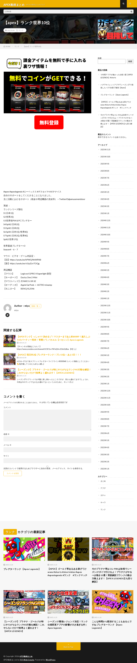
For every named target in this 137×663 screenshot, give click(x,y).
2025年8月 (105, 171)
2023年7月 (105, 338)
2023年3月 (105, 366)
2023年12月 (105, 303)
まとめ (103, 475)
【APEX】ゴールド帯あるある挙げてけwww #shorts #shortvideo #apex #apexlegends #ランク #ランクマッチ (117, 106)
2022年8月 (105, 414)
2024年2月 (105, 289)
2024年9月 (105, 240)
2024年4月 (105, 275)
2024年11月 (105, 226)
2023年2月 (105, 373)
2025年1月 (105, 212)
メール (7, 447)
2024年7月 (105, 254)
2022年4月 (105, 442)
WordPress (51, 657)
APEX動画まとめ (26, 654)
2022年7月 (105, 421)
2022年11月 (105, 393)
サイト (6, 458)
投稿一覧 (34, 308)
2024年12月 (105, 219)
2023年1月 (105, 380)
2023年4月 (105, 359)
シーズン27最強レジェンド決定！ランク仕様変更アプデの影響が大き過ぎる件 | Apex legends (68, 621)
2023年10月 (105, 317)
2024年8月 (105, 247)
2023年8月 (105, 331)
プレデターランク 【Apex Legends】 (116, 96)
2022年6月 (105, 428)
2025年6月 (105, 184)
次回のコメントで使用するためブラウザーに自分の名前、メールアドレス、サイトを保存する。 (43, 470)
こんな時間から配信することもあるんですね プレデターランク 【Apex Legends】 (112, 621)
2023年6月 (105, 345)
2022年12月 (105, 386)
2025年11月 (105, 150)
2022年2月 (105, 456)
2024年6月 (105, 261)
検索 (100, 60)
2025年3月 (105, 205)
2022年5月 (105, 435)
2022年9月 (105, 407)
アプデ (103, 482)
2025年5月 (105, 191)
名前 (6, 436)
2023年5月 (105, 352)
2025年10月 (105, 157)
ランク (21, 32)
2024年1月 (105, 296)
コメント (7, 409)
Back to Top (68, 644)
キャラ (103, 496)
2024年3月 (105, 282)
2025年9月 (105, 164)
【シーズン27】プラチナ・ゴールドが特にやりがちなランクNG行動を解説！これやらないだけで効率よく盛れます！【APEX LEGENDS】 (23, 623)
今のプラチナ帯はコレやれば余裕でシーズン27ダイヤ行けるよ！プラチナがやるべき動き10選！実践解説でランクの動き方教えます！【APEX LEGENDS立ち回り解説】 (116, 121)
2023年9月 (105, 324)
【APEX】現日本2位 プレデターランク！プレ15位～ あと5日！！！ (49, 356)
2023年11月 (105, 310)
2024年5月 (105, 268)
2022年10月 (105, 400)
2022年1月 (105, 463)
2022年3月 (105, 449)
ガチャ (103, 489)
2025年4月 (105, 198)
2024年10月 (105, 233)
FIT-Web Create (27, 657)
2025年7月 (105, 177)
